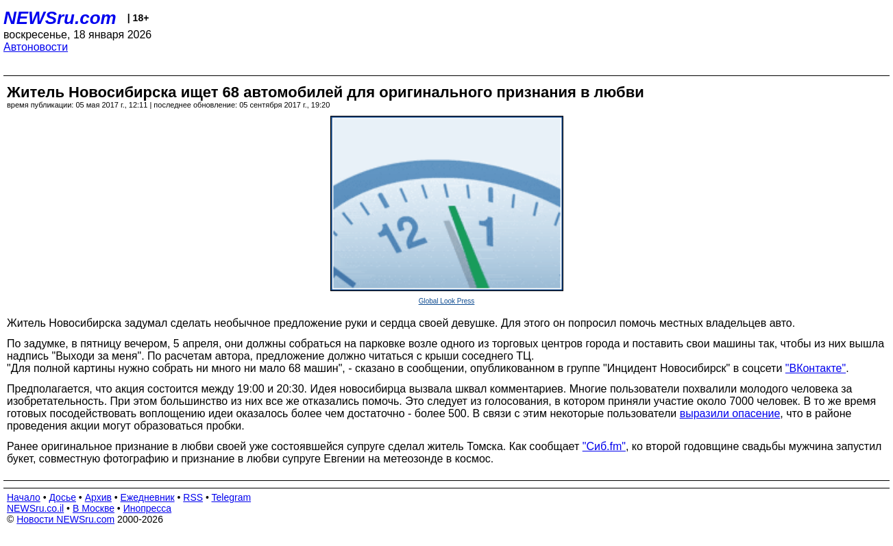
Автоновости (35, 47)
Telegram (232, 497)
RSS (193, 497)
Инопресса (147, 508)
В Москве (93, 508)
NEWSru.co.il (35, 508)
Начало (23, 497)
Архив (98, 497)
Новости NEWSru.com (65, 519)
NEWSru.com (60, 18)
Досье (62, 497)
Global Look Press (447, 301)
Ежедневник (148, 497)
